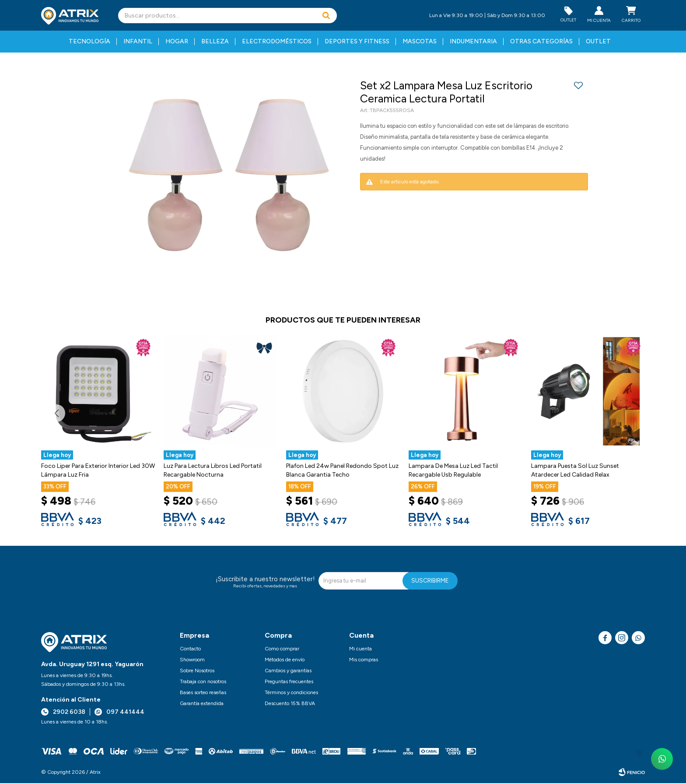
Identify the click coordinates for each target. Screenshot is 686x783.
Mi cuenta (360, 649)
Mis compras (363, 660)
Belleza (215, 41)
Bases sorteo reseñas (203, 692)
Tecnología (89, 41)
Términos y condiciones (291, 692)
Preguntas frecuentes (289, 681)
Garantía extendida (202, 703)
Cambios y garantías (288, 670)
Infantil (137, 41)
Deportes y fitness (357, 41)
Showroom (192, 660)
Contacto (190, 649)
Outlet (598, 41)
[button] (326, 15)
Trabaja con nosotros (203, 681)
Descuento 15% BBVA (290, 703)
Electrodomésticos (277, 41)
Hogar (176, 41)
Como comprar (282, 649)
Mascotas (419, 41)
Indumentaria (473, 41)
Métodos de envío (284, 660)
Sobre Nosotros (197, 670)
